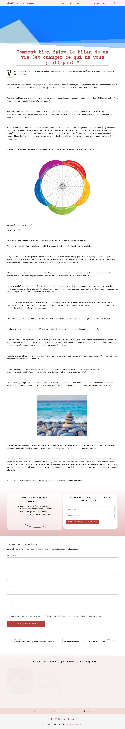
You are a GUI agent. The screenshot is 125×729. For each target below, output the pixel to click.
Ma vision (67, 3)
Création (66, 724)
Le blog (81, 3)
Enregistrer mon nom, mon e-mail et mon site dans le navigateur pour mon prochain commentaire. (55, 616)
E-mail (10, 592)
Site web (11, 604)
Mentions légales (77, 724)
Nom (9, 580)
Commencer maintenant (82, 522)
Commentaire (13, 555)
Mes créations (99, 3)
